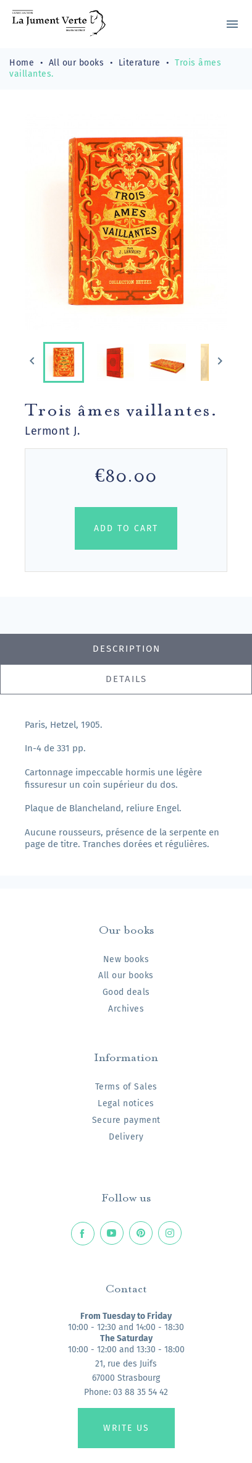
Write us (126, 1428)
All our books (126, 975)
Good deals (126, 992)
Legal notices (126, 1103)
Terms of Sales (126, 1086)
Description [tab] (127, 648)
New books (126, 959)
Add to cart (126, 528)
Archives (126, 1009)
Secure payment (126, 1120)
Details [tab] (126, 679)
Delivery (126, 1137)
